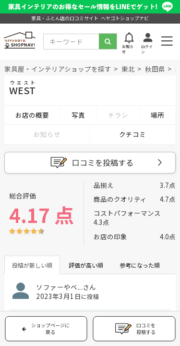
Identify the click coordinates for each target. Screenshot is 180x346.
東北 (128, 69)
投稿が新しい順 (32, 265)
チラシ (118, 115)
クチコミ (132, 134)
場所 (157, 115)
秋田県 (155, 69)
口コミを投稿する (90, 163)
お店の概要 (32, 115)
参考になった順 (140, 265)
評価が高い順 (86, 265)
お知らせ (47, 134)
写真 (78, 115)
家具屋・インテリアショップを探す (57, 69)
